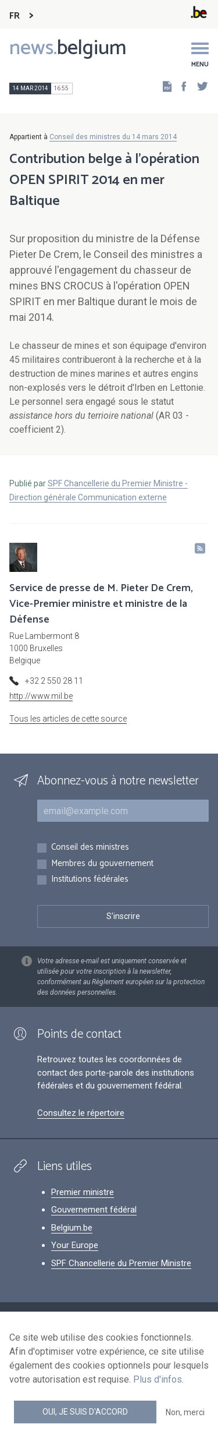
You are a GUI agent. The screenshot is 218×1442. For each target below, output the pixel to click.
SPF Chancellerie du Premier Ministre (121, 1263)
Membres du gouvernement (102, 864)
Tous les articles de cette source (68, 718)
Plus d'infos (157, 1379)
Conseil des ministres (90, 847)
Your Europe (74, 1245)
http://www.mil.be (41, 696)
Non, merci (185, 1412)
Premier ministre (82, 1192)
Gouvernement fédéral (94, 1209)
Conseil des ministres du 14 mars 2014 (113, 137)
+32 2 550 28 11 (54, 680)
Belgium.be (71, 1227)
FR (14, 16)
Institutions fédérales (89, 879)
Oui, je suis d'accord (85, 1411)
